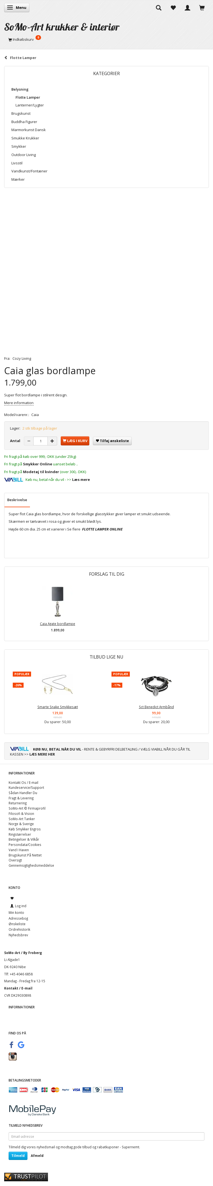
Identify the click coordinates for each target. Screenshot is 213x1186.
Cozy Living (21, 358)
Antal (15, 440)
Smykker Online (37, 463)
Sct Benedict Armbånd (156, 707)
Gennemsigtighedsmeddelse (31, 865)
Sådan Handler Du (23, 792)
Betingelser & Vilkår (24, 839)
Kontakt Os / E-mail (23, 782)
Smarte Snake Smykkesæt (57, 707)
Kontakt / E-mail (18, 988)
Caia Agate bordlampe (57, 623)
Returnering (18, 803)
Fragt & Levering (21, 798)
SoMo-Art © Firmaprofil (27, 808)
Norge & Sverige (21, 824)
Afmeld (37, 1155)
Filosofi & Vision (21, 813)
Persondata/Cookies (25, 844)
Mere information (19, 402)
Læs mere (81, 479)
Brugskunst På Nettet (25, 855)
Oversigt (15, 860)
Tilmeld (18, 1155)
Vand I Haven (19, 850)
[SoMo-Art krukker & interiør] (62, 27)
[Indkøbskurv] (106, 39)
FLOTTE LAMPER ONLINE (102, 529)
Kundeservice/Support (26, 787)
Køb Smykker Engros (25, 829)
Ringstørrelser (20, 834)
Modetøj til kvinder (41, 471)
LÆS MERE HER (42, 754)
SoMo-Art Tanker (22, 819)
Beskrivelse (17, 499)
